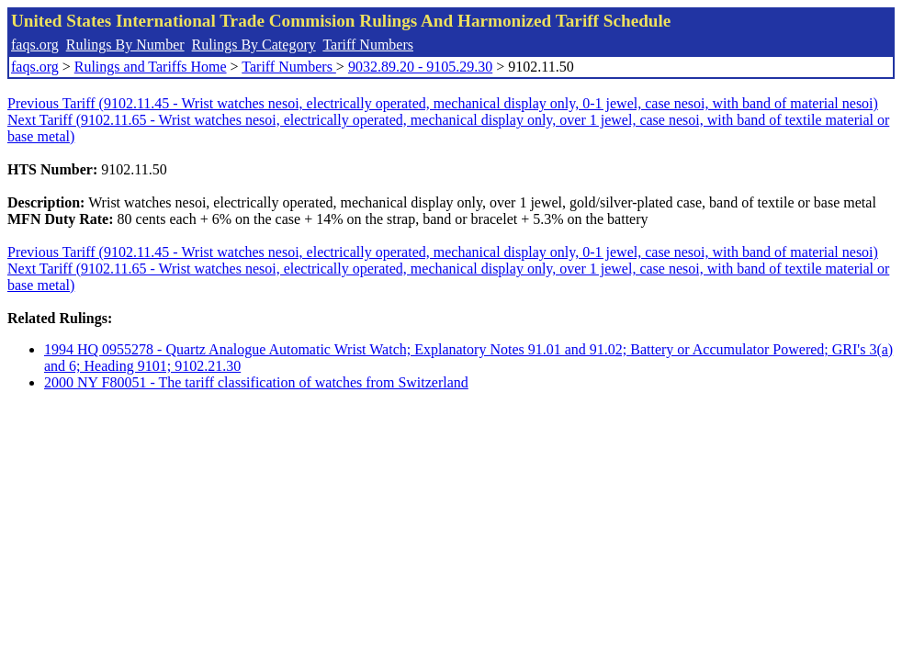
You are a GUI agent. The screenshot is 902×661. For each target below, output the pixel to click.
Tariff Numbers (367, 44)
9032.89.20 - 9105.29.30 (420, 66)
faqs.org (35, 44)
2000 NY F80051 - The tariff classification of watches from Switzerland (256, 382)
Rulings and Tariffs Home (150, 66)
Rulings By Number (125, 44)
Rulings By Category (254, 44)
